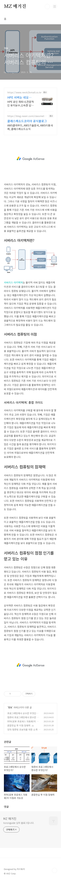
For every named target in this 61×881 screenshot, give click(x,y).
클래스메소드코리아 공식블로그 (27, 121)
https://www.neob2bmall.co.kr (24, 92)
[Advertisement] (30, 158)
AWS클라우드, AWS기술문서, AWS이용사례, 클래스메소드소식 (30, 127)
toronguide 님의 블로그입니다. (18, 822)
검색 (47, 6)
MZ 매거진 (15, 6)
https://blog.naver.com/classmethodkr (27, 116)
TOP (54, 870)
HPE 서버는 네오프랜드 (20, 97)
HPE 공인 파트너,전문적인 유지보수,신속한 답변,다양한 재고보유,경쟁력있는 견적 (20, 103)
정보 (10, 707)
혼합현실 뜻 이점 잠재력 (18, 725)
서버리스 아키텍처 (13, 282)
